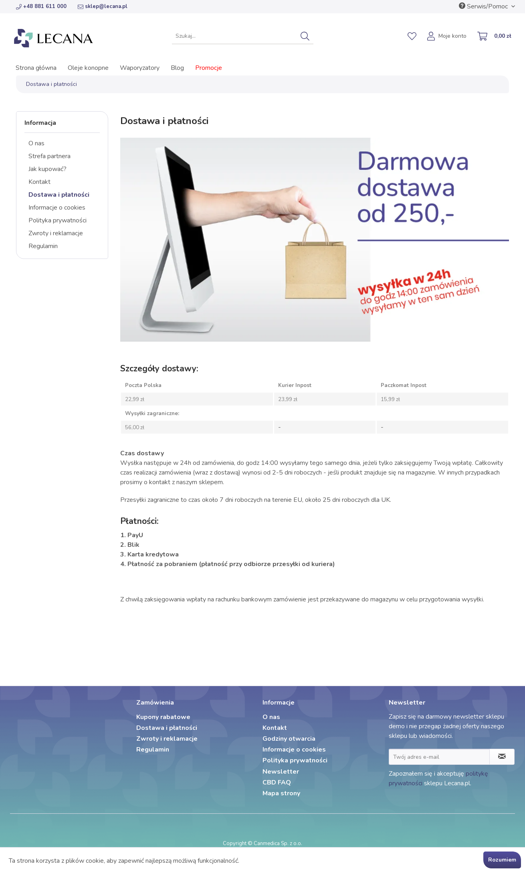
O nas (36, 143)
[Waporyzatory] (139, 67)
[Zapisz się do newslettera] (502, 757)
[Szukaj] (305, 36)
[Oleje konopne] (88, 67)
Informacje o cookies (56, 207)
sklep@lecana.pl (102, 6)
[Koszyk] (494, 37)
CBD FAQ (276, 782)
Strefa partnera (49, 156)
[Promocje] (209, 67)
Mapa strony (281, 793)
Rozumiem (502, 860)
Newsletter (280, 771)
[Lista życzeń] (412, 36)
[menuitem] (242, 36)
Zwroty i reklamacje (55, 233)
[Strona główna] (36, 67)
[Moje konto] (447, 37)
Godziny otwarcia (288, 738)
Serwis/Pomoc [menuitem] (484, 6)
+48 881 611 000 (41, 6)
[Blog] (177, 67)
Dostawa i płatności (58, 194)
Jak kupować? (47, 169)
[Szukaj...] (242, 36)
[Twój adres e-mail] (439, 757)
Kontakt (39, 181)
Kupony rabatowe (163, 717)
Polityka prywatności (57, 220)
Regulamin (43, 246)
